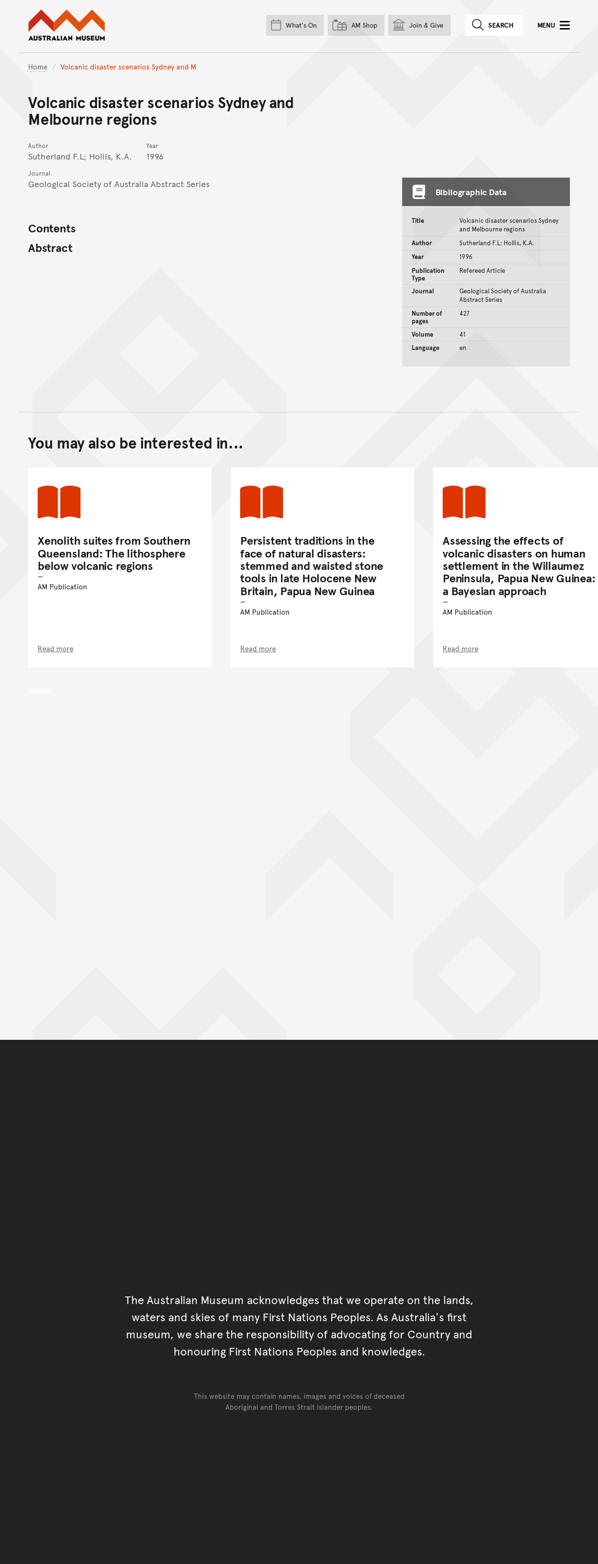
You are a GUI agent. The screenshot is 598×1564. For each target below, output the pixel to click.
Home (37, 66)
